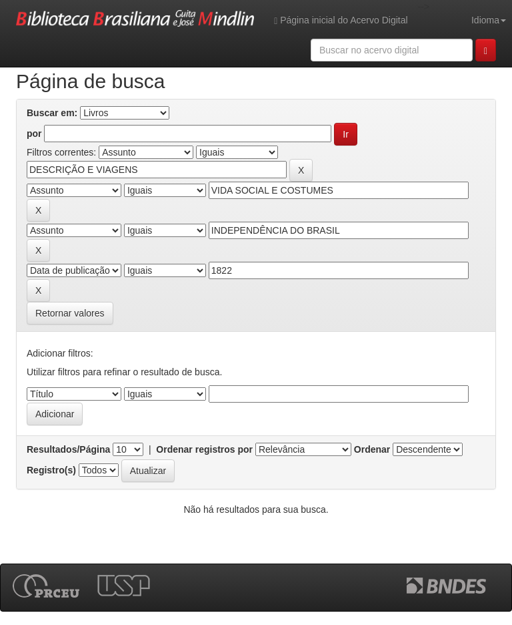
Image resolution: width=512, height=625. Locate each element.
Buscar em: (52, 113)
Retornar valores (70, 313)
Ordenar (372, 449)
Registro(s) (51, 470)
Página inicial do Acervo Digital (340, 20)
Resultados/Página (68, 449)
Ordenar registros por (204, 449)
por (34, 133)
